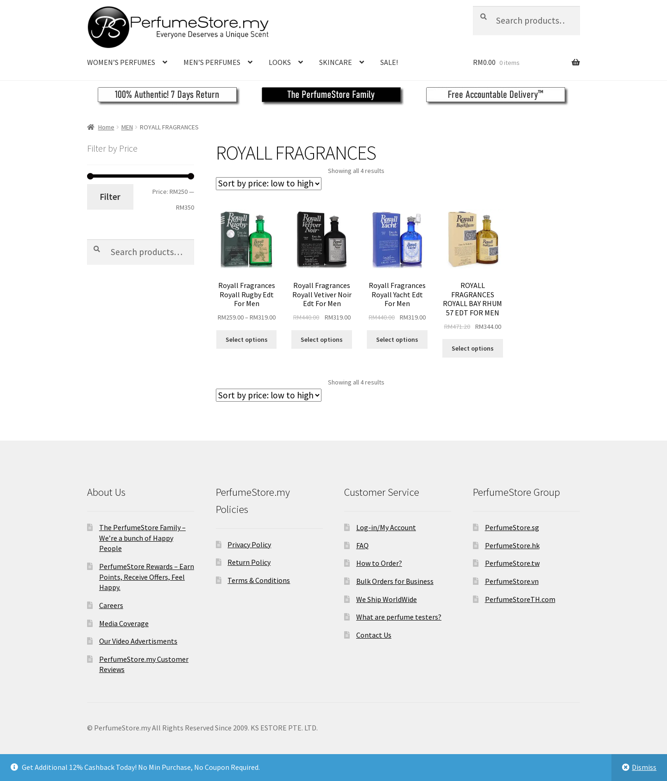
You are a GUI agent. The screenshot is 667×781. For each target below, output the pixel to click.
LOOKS (280, 62)
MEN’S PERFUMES (211, 62)
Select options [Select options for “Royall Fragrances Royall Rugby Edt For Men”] (247, 339)
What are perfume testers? (398, 616)
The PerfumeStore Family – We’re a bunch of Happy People (142, 538)
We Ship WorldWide (386, 599)
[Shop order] (268, 183)
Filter (110, 196)
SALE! (389, 62)
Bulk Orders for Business (395, 581)
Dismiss (644, 767)
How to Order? (379, 563)
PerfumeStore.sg (512, 527)
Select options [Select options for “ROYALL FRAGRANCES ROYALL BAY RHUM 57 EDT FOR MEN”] (473, 348)
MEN (127, 127)
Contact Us (373, 635)
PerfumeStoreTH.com (520, 599)
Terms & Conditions (258, 580)
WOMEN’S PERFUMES (121, 62)
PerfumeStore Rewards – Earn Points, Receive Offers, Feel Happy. (146, 577)
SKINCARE (335, 62)
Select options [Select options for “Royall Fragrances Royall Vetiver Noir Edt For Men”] (322, 339)
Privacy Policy (249, 544)
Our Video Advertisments (138, 641)
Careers (111, 605)
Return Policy (249, 562)
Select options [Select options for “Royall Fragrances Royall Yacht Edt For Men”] (397, 339)
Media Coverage (124, 623)
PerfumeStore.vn (512, 581)
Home (106, 127)
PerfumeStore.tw (512, 563)
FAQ (362, 545)
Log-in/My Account (386, 527)
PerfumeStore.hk (512, 545)
